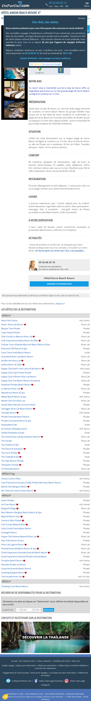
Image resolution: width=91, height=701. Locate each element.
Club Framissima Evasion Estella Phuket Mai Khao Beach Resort (31, 482)
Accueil (14, 661)
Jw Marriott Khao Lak (11, 360)
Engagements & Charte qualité (16, 673)
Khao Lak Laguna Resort (12, 544)
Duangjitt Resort (9, 532)
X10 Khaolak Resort (10, 468)
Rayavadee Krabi (9, 424)
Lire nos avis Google (51, 64)
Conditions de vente (61, 661)
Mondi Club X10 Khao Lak (13, 400)
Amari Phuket (7, 500)
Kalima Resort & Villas (11, 364)
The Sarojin (6, 440)
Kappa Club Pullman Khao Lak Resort (18, 376)
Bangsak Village (8, 508)
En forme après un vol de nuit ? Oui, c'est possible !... (60, 250)
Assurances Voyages (39, 673)
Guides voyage (8, 665)
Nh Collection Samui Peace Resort (17, 490)
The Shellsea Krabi (10, 444)
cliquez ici (60, 303)
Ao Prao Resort (8, 504)
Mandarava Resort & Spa (13, 392)
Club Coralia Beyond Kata (13, 524)
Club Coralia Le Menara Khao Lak (16, 336)
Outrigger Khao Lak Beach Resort (17, 408)
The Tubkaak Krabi (10, 456)
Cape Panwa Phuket (10, 332)
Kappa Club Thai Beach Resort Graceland (20, 380)
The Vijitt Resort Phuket (12, 460)
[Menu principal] (86, 4)
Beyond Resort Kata (10, 516)
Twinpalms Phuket (10, 464)
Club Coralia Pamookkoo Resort (16, 528)
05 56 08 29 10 (57, 3)
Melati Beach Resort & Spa (13, 396)
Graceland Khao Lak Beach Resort (17, 356)
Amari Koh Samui (9, 320)
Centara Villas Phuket (11, 520)
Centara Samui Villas (11, 478)
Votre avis (76, 661)
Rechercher (49, 610)
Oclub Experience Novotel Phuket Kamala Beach (24, 556)
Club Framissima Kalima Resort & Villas (19, 340)
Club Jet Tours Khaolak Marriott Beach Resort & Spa (25, 344)
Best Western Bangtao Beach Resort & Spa (21, 512)
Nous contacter (44, 661)
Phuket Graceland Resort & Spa (16, 420)
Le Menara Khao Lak (10, 388)
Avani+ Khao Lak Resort (12, 324)
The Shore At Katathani (12, 448)
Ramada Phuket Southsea (13, 564)
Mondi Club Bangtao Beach (14, 486)
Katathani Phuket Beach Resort (16, 384)
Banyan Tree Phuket (10, 328)
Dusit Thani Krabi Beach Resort (16, 352)
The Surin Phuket (9, 452)
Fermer (81, 18)
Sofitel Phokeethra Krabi (12, 432)
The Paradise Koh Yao (11, 576)
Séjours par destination (26, 665)
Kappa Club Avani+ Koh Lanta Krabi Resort (21, 368)
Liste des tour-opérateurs (45, 668)
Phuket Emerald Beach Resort (15, 416)
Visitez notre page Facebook (47, 681)
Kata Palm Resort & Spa (12, 540)
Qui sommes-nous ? (27, 661)
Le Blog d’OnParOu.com (18, 681)
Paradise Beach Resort (12, 560)
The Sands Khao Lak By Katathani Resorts (20, 436)
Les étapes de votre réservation (63, 673)
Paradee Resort (8, 412)
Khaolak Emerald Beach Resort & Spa (18, 548)
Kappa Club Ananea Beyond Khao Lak (18, 536)
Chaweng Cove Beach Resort (14, 586)
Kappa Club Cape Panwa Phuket (16, 372)
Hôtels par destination (47, 665)
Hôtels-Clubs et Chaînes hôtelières (73, 665)
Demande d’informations (59, 284)
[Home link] (15, 4)
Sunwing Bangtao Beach (12, 572)
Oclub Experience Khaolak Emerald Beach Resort (24, 552)
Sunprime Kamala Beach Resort (16, 568)
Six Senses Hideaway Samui (14, 428)
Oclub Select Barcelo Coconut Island (18, 404)
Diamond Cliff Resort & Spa (14, 348)
